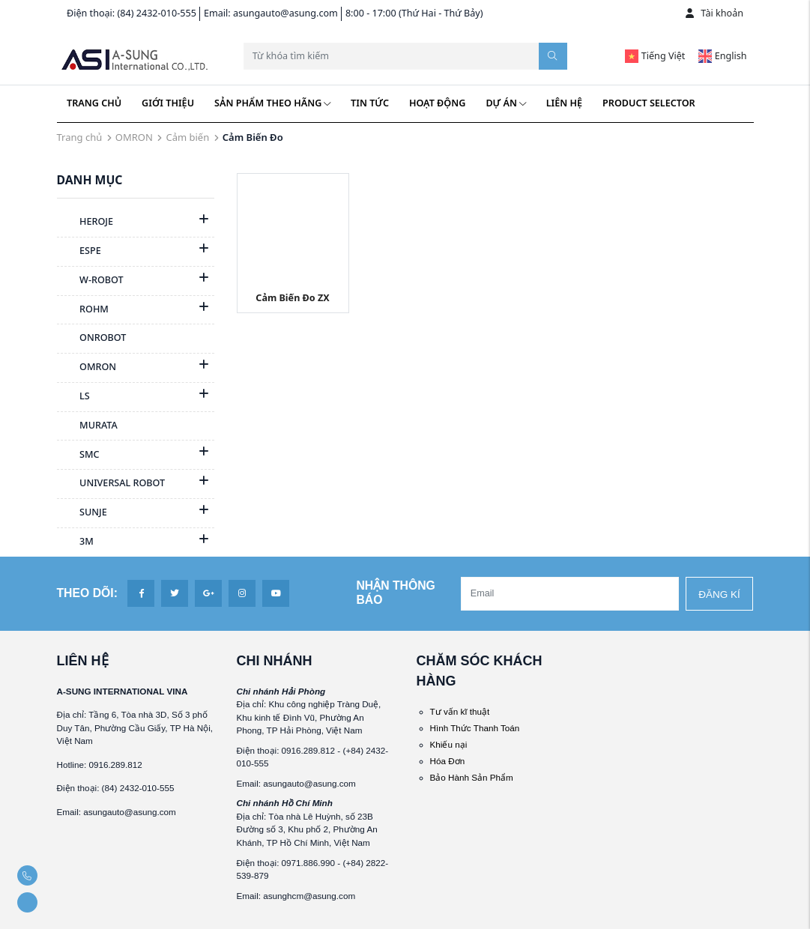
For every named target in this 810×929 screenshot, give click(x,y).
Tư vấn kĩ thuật (460, 711)
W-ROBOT (90, 281)
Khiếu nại (449, 744)
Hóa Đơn (447, 761)
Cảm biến (187, 137)
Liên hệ (564, 103)
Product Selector (648, 103)
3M (75, 542)
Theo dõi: (87, 593)
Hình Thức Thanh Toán (475, 728)
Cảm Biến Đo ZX (292, 297)
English (722, 55)
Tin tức (370, 103)
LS (73, 397)
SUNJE (82, 513)
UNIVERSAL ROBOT (111, 484)
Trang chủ (94, 103)
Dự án (505, 103)
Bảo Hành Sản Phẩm (471, 777)
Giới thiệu (168, 103)
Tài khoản (714, 13)
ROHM (83, 310)
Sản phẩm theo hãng (272, 103)
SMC (78, 455)
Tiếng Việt (655, 55)
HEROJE (85, 222)
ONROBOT (92, 338)
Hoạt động (437, 103)
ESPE (79, 251)
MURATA (87, 426)
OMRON (134, 137)
